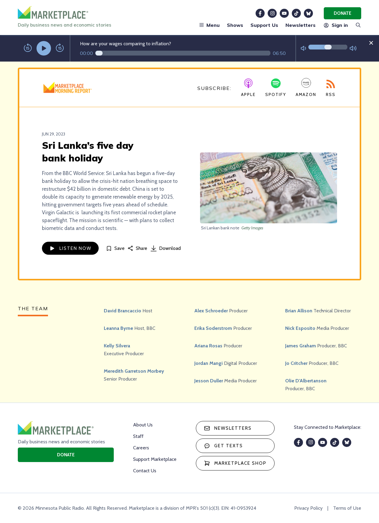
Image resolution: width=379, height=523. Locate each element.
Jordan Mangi (208, 363)
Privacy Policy (308, 508)
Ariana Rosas (208, 346)
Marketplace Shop (235, 463)
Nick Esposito (300, 328)
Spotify (275, 87)
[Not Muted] (303, 48)
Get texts (223, 446)
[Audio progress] (182, 53)
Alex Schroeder (211, 311)
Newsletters (300, 25)
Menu (209, 25)
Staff (138, 436)
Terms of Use (347, 508)
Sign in (335, 25)
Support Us (264, 25)
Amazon (306, 87)
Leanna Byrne (118, 328)
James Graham (300, 346)
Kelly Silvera (117, 346)
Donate (342, 13)
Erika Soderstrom (213, 328)
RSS (331, 88)
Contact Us (144, 471)
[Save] (115, 248)
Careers (141, 448)
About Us (143, 425)
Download (166, 248)
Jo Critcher (296, 363)
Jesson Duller (208, 381)
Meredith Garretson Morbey (134, 371)
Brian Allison (298, 311)
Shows (235, 25)
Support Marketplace (155, 459)
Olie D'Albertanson (305, 381)
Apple (248, 87)
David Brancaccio (122, 311)
